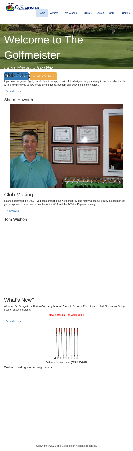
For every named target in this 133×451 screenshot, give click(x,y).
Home (42, 13)
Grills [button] (113, 13)
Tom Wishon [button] (70, 13)
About (100, 13)
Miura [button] (88, 13)
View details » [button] (13, 91)
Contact (126, 13)
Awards (54, 13)
